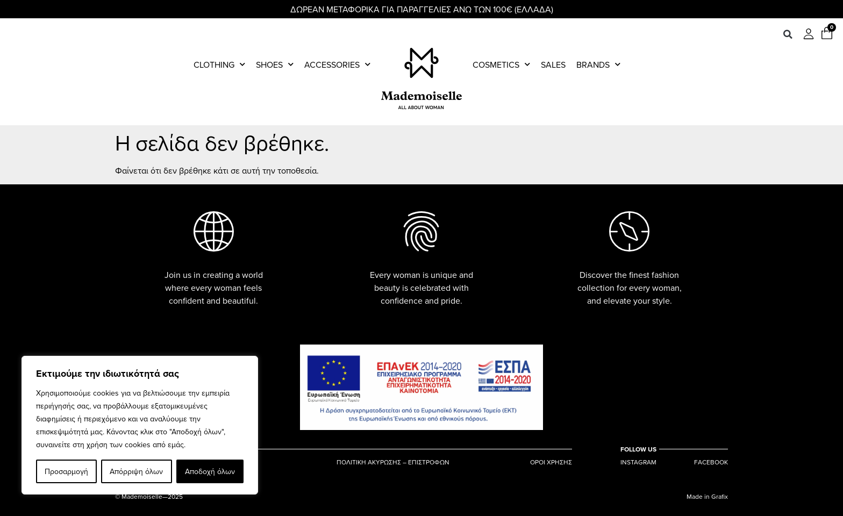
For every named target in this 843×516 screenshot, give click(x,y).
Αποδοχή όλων (210, 471)
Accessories (337, 64)
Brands (598, 64)
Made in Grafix (707, 496)
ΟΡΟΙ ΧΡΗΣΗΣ (551, 462)
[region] (140, 425)
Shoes (275, 64)
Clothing (219, 64)
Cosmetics (501, 64)
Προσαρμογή (66, 471)
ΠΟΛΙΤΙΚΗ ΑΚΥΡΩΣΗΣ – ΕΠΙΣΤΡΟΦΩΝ (393, 462)
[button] (788, 34)
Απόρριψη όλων (136, 471)
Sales (553, 64)
